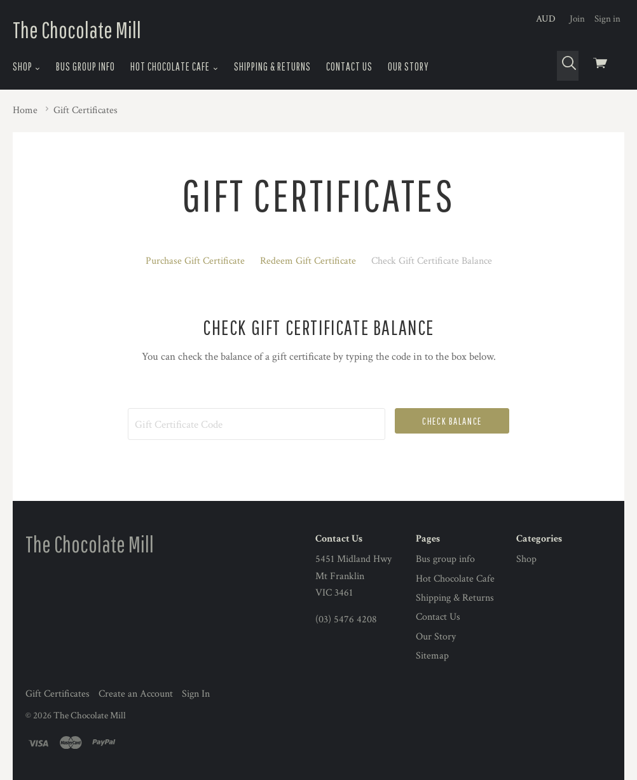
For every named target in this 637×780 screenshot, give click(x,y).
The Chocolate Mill (77, 30)
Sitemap (432, 655)
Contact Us (349, 66)
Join (577, 19)
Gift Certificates (57, 694)
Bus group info (85, 66)
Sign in (607, 19)
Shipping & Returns (272, 66)
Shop (27, 66)
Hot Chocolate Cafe (174, 66)
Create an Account (136, 694)
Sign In (196, 694)
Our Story (408, 66)
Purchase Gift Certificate (195, 261)
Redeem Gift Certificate (308, 261)
